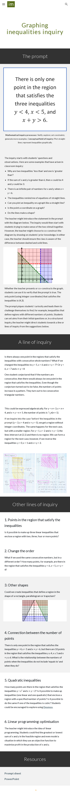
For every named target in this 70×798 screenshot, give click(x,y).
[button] (3, 4)
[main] (35, 28)
